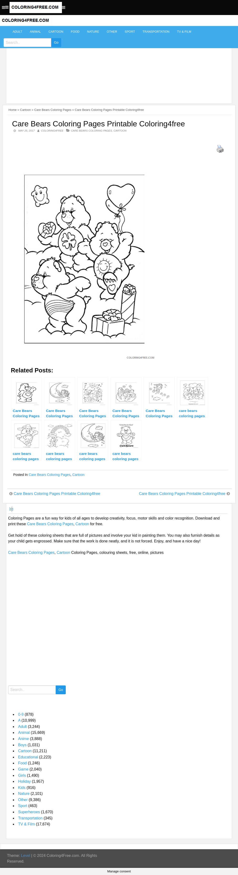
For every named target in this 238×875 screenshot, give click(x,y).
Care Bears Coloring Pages (52, 110)
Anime (23, 739)
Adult (17, 31)
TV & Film (184, 31)
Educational (28, 757)
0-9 (21, 714)
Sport (130, 31)
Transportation (155, 31)
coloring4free (52, 130)
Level (25, 856)
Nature (93, 31)
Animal (35, 31)
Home (13, 110)
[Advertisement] (118, 62)
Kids (21, 788)
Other (112, 31)
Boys (22, 745)
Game (23, 769)
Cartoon (56, 31)
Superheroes (29, 812)
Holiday (24, 781)
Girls (22, 775)
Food (75, 31)
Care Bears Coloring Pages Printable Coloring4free (57, 494)
